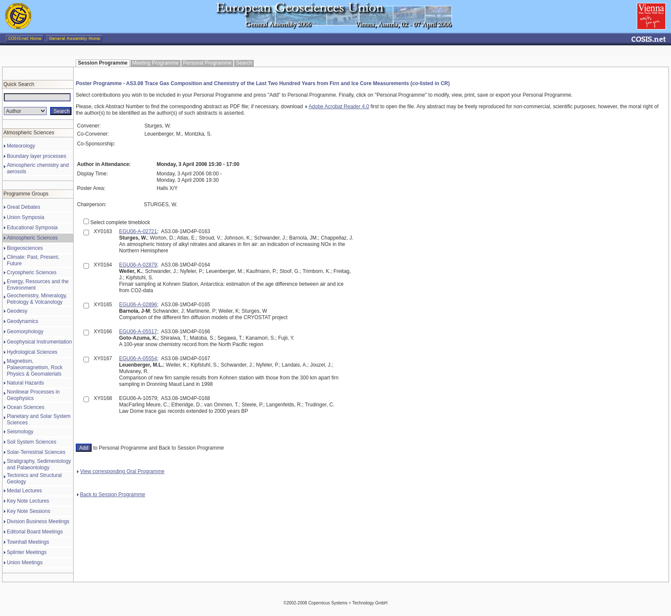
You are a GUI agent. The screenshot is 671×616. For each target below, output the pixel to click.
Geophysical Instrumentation (39, 342)
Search (244, 63)
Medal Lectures (24, 491)
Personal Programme (207, 63)
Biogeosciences (25, 248)
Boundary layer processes (36, 156)
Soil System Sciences (31, 442)
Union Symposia (25, 217)
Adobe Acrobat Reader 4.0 (337, 107)
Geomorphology (25, 332)
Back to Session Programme (111, 495)
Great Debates (23, 207)
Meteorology (21, 146)
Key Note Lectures (28, 501)
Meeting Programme (155, 63)
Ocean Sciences (25, 407)
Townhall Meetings (28, 542)
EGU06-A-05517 (138, 332)
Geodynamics (22, 321)
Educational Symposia (32, 228)
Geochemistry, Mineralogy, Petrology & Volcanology (37, 299)
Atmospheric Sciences (32, 238)
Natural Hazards (25, 383)
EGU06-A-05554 (138, 358)
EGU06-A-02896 (138, 305)
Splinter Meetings (27, 552)
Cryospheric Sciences (31, 272)
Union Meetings (24, 563)
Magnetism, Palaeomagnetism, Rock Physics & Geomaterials (34, 367)
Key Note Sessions (28, 511)
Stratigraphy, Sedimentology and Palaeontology (39, 464)
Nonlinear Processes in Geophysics (33, 395)
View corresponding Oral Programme (120, 471)
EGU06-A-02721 (138, 231)
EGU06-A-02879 (138, 265)
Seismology (20, 432)
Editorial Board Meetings (35, 532)
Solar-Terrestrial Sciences (36, 452)
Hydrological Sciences (32, 352)
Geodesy (17, 311)
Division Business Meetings (38, 521)
